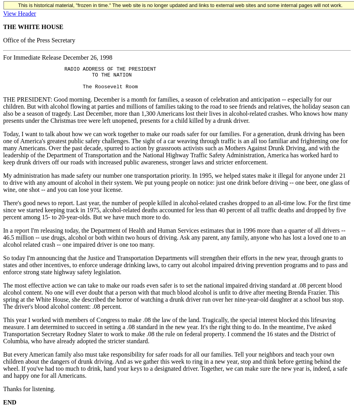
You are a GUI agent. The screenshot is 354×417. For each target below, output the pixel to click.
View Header (19, 13)
